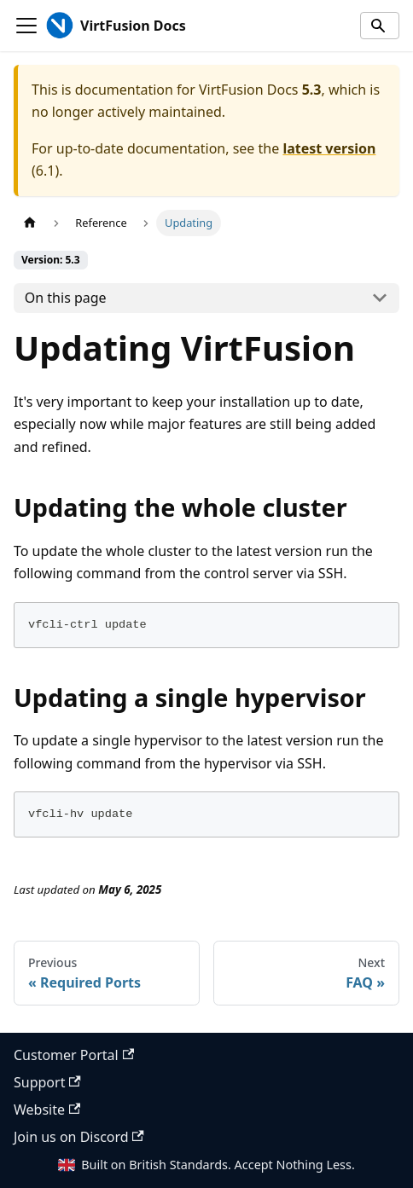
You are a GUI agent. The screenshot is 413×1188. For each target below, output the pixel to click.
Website (47, 1109)
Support (47, 1082)
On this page (66, 297)
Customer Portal (74, 1055)
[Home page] (30, 223)
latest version (328, 148)
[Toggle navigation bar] (26, 25)
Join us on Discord (79, 1136)
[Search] (379, 25)
